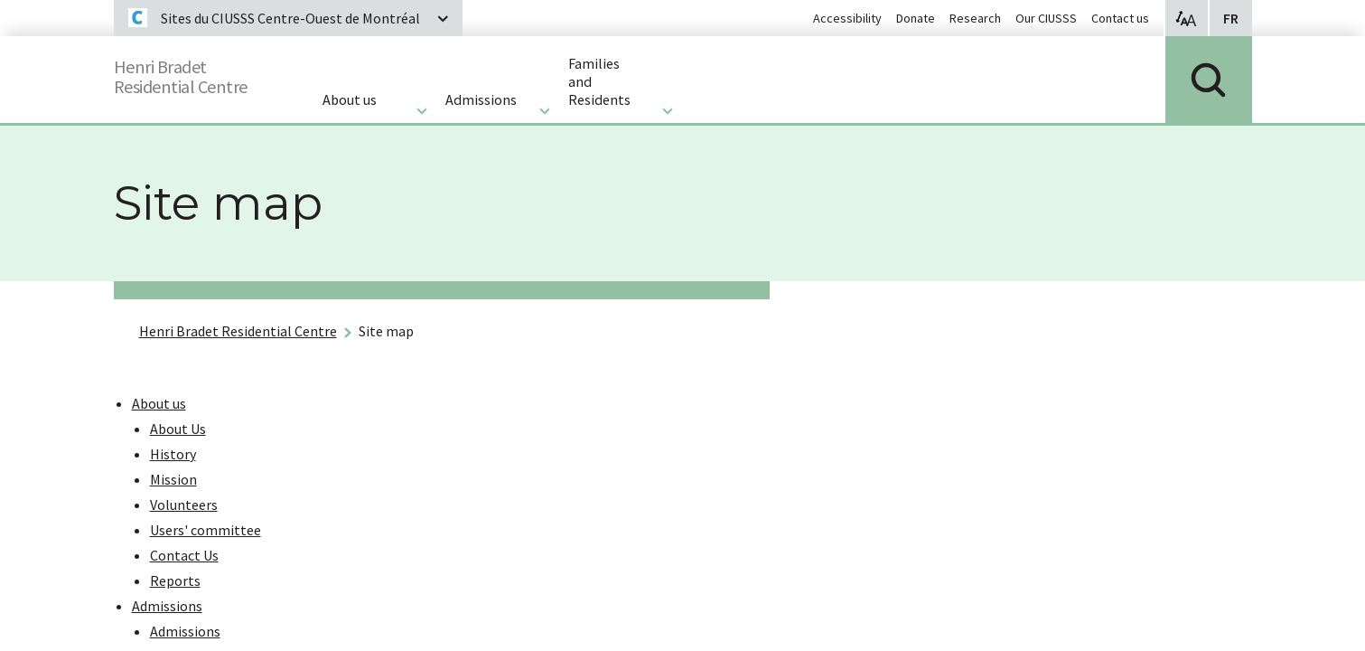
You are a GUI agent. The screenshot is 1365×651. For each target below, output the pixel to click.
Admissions (167, 606)
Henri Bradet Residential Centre (238, 331)
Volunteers (184, 504)
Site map (386, 331)
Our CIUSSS (1046, 18)
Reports (175, 580)
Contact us (1120, 18)
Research (975, 18)
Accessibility (847, 18)
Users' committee (205, 530)
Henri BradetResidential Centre (197, 73)
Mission (173, 479)
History (173, 454)
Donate (915, 18)
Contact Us (184, 555)
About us (159, 403)
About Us (178, 429)
